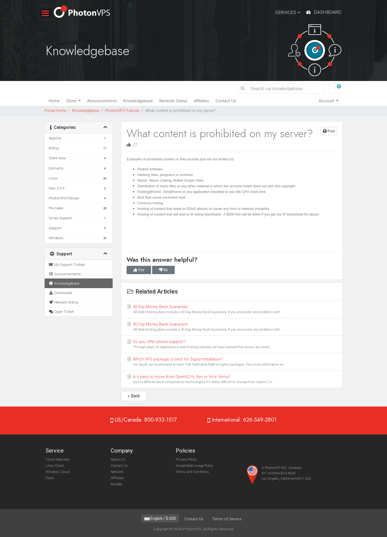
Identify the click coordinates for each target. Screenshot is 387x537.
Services (287, 12)
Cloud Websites (58, 459)
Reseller (117, 484)
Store (71, 100)
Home (54, 100)
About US (118, 459)
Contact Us (226, 100)
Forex (50, 478)
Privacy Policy (186, 459)
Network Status (173, 100)
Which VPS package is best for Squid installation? (232, 362)
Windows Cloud (58, 472)
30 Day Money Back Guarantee (232, 309)
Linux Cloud (54, 466)
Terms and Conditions (192, 472)
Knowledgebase (138, 100)
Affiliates (201, 100)
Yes (138, 270)
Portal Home (55, 110)
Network (117, 472)
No (163, 270)
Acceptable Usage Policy (194, 466)
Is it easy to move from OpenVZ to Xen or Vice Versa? (232, 379)
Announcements (102, 100)
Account (327, 100)
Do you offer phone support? (232, 344)
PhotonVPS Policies (122, 110)
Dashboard (327, 12)
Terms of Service (226, 519)
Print (329, 131)
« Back (134, 395)
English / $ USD (160, 518)
